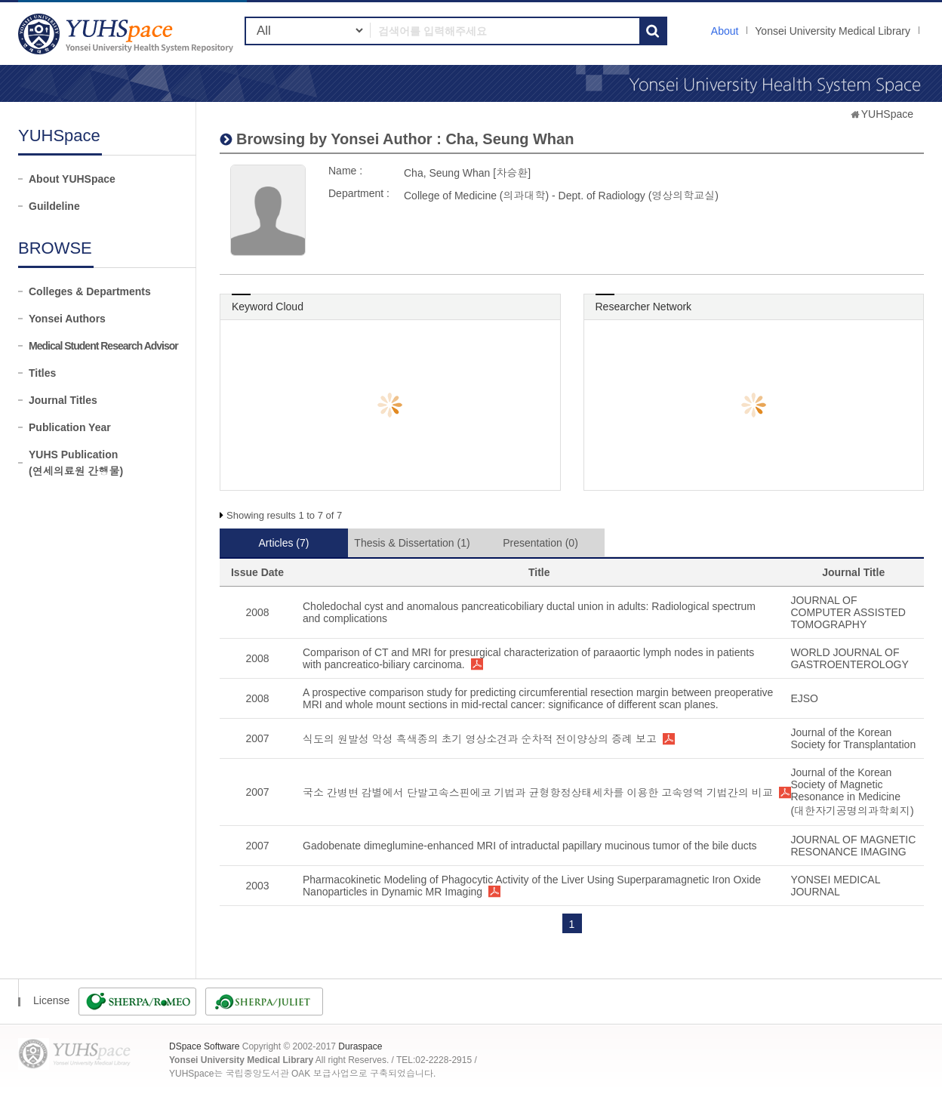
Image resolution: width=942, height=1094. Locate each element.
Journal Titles (63, 400)
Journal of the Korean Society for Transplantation (853, 738)
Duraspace (360, 1046)
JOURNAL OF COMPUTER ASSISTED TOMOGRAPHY (847, 612)
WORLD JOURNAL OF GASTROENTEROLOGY (849, 658)
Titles (42, 373)
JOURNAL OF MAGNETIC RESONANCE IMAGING (853, 846)
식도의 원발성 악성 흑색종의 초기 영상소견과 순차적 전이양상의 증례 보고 (480, 739)
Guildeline (54, 206)
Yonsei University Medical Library (832, 31)
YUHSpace (887, 114)
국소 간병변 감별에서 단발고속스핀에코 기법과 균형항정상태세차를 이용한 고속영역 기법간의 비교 (538, 793)
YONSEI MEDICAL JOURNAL (835, 886)
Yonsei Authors (67, 319)
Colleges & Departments (90, 291)
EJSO (804, 698)
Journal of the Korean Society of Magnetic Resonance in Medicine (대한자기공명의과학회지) (851, 791)
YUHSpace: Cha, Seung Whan (127, 33)
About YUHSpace (72, 179)
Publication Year (70, 427)
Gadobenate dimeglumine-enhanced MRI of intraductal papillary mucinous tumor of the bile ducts (530, 846)
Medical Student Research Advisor (103, 346)
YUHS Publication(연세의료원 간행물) (76, 462)
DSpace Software (204, 1046)
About (725, 31)
